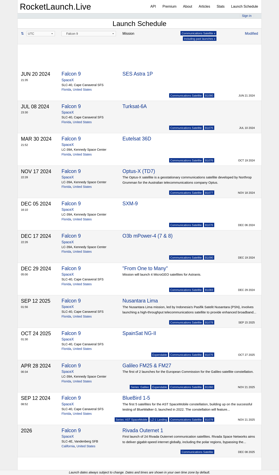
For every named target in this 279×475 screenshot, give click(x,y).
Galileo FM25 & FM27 (146, 365)
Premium (170, 6)
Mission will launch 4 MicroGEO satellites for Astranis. (161, 274)
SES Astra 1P (137, 74)
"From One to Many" (145, 268)
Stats (221, 6)
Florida (66, 89)
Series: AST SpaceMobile (131, 419)
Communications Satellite (186, 95)
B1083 (209, 290)
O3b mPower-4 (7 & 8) (147, 236)
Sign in (247, 15)
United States (82, 89)
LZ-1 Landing (159, 419)
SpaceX (67, 80)
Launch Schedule (244, 6)
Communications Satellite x (198, 33)
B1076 (209, 128)
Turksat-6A (134, 106)
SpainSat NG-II (139, 333)
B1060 (209, 387)
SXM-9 (130, 203)
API (153, 6)
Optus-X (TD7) (138, 171)
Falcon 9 (71, 74)
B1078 (209, 322)
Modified (251, 33)
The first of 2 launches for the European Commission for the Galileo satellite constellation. (188, 371)
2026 (26, 431)
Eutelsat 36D (136, 139)
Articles (204, 6)
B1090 (209, 257)
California (68, 446)
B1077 (209, 192)
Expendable (159, 354)
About (187, 6)
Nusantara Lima (140, 301)
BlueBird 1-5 (136, 398)
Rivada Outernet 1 (142, 430)
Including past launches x (199, 38)
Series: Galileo (140, 387)
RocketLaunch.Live (55, 6)
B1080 (209, 95)
